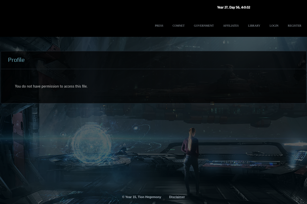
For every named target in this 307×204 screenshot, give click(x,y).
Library (254, 25)
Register (294, 25)
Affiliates (231, 25)
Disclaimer (177, 197)
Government (204, 25)
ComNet (179, 25)
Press (159, 25)
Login (274, 25)
